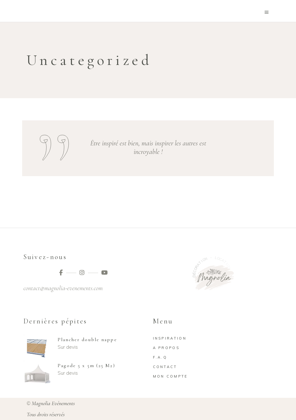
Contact (165, 367)
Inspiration (169, 338)
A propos (166, 348)
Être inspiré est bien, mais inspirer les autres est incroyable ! (148, 147)
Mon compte (170, 376)
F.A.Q (160, 357)
